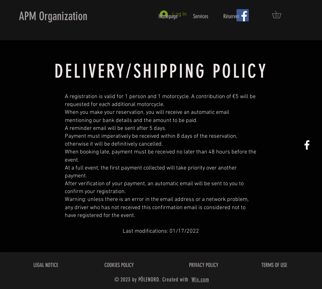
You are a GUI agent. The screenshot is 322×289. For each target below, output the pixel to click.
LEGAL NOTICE (45, 265)
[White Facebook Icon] (307, 145)
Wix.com (200, 279)
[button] (280, 14)
